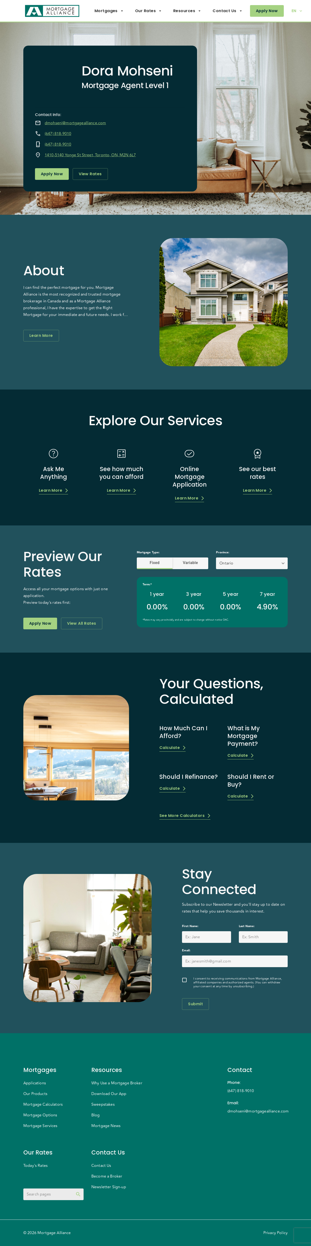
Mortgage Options (40, 1115)
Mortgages (109, 11)
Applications (34, 1083)
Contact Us (227, 11)
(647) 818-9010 (58, 134)
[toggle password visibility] (78, 1194)
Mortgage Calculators (43, 1104)
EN (297, 11)
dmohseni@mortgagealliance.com (75, 123)
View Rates (90, 174)
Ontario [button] (226, 563)
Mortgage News (106, 1126)
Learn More (41, 335)
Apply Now (267, 11)
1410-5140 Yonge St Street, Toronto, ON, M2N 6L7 (90, 155)
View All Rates (81, 623)
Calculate (172, 747)
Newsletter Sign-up (108, 1187)
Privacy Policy (275, 1233)
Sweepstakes (103, 1104)
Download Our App (108, 1094)
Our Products (35, 1094)
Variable (190, 562)
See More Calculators (184, 815)
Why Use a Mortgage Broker (116, 1083)
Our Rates (148, 11)
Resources (187, 11)
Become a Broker (106, 1176)
